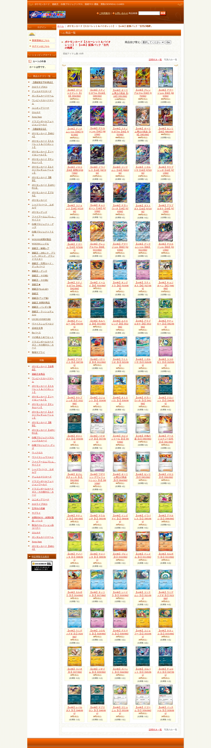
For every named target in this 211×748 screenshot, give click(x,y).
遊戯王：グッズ (39, 271)
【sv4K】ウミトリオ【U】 (120, 362)
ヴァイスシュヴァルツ (43, 323)
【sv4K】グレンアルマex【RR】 (97, 247)
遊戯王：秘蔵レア (40, 248)
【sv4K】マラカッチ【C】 (97, 518)
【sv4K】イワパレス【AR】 (97, 170)
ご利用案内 (104, 13)
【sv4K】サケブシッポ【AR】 (165, 170)
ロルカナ (36, 112)
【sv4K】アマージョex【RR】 (120, 247)
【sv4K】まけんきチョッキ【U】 (74, 477)
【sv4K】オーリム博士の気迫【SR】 (143, 131)
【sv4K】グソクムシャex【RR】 (143, 247)
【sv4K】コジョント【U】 (97, 400)
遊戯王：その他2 (40, 280)
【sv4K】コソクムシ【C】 (142, 595)
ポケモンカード (39, 200)
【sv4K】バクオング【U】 (97, 439)
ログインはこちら (40, 46)
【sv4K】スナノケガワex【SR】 (120, 131)
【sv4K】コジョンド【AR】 (74, 208)
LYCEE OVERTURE (41, 319)
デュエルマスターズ (41, 91)
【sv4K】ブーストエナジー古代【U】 (165, 439)
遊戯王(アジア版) (40, 298)
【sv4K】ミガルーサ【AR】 (143, 170)
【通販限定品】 (39, 129)
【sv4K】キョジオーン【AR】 (97, 208)
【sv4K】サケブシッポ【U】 (74, 400)
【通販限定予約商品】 (43, 82)
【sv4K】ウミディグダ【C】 (165, 595)
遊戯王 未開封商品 (41, 302)
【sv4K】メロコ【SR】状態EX (74, 170)
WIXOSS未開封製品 (41, 239)
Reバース (36, 332)
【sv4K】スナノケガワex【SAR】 (97, 93)
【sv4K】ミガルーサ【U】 (142, 362)
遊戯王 (35, 293)
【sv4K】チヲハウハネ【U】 (142, 400)
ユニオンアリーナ (40, 108)
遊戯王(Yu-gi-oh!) (40, 289)
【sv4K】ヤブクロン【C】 (97, 710)
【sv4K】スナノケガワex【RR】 (74, 285)
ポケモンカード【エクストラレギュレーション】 (43, 170)
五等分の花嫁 (38, 508)
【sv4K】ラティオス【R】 (142, 285)
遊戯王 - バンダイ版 (41, 307)
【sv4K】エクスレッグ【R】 (120, 324)
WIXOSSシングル (40, 243)
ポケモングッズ (39, 212)
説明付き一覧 (155, 59)
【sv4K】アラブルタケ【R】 (142, 324)
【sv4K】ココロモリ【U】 (165, 362)
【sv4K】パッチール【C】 (165, 710)
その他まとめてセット (43, 337)
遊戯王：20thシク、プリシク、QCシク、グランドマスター (43, 256)
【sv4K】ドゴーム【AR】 (74, 247)
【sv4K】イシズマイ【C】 (120, 518)
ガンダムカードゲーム (43, 96)
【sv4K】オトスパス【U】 (120, 400)
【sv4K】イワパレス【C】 (142, 518)
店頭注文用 (37, 328)
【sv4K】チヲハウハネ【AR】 (120, 208)
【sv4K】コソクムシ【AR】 (120, 170)
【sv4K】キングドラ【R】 (120, 285)
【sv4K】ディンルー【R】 (74, 324)
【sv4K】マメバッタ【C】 (74, 557)
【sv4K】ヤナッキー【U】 (165, 324)
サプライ (36, 513)
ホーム (60, 26)
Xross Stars (37, 117)
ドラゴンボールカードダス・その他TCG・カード (43, 344)
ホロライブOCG (39, 87)
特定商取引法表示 (40, 556)
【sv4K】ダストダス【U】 (74, 439)
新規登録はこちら (40, 40)
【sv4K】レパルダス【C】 (74, 710)
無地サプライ (38, 352)
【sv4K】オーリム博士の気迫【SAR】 (120, 93)
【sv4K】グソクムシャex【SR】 (74, 131)
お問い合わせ (121, 13)
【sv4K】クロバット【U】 (165, 400)
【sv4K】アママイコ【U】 (74, 362)
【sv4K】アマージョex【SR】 (165, 93)
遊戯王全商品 (38, 374)
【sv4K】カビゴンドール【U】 (120, 439)
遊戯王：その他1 (40, 275)
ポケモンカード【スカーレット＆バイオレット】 (43, 144)
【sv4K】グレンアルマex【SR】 (143, 93)
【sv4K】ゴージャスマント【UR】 (74, 93)
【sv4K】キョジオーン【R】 (165, 285)
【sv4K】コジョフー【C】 (142, 633)
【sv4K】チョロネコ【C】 (165, 672)
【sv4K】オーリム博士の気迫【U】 (120, 477)
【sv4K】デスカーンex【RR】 (165, 247)
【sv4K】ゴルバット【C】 (142, 672)
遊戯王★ (36, 284)
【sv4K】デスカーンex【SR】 (97, 131)
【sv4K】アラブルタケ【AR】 (165, 208)
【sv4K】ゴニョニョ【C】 (120, 710)
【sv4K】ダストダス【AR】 (143, 208)
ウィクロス (37, 452)
